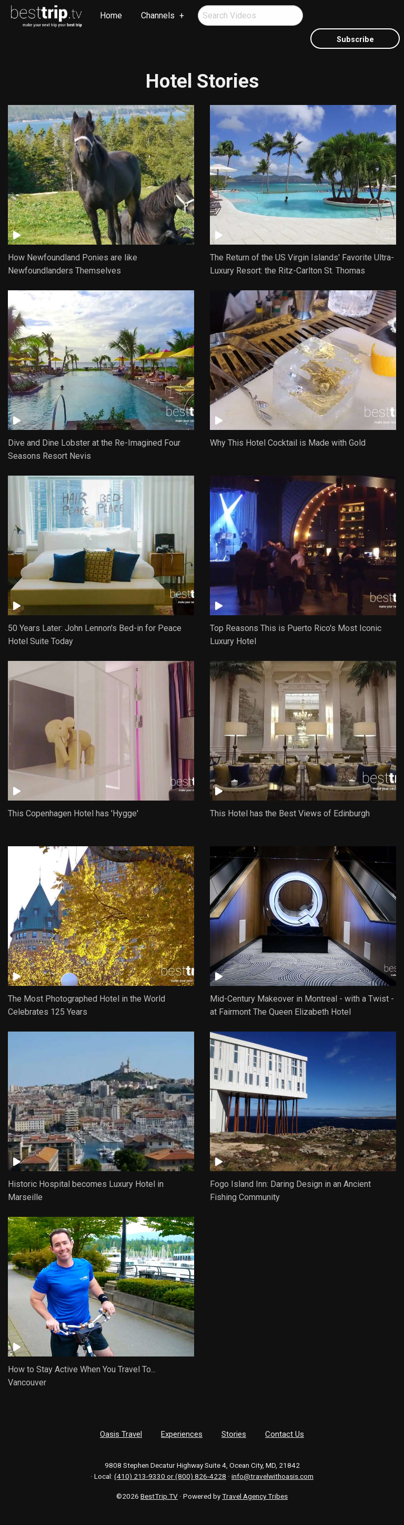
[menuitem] (46, 16)
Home (111, 15)
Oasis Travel (121, 1434)
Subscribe (355, 39)
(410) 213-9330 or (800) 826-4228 (170, 1476)
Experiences (182, 1434)
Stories (233, 1434)
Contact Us (284, 1434)
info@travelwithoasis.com (272, 1476)
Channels (158, 15)
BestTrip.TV (159, 1496)
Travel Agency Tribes (255, 1496)
